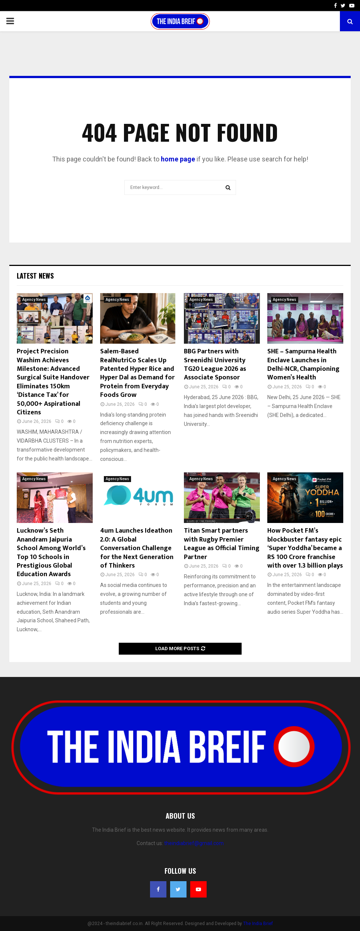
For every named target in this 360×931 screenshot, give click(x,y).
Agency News (34, 300)
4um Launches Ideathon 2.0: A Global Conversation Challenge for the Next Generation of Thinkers (136, 548)
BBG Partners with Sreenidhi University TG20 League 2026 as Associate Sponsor (215, 364)
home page (178, 159)
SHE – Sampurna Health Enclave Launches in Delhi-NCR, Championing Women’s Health (303, 364)
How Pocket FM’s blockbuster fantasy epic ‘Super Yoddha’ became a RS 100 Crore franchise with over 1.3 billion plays (305, 548)
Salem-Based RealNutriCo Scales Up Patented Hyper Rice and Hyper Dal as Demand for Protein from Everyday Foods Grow (137, 373)
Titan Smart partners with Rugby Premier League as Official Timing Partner (221, 543)
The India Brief (258, 923)
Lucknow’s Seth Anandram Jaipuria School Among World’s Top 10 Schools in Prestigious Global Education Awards (51, 552)
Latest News (35, 275)
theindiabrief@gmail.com (194, 843)
